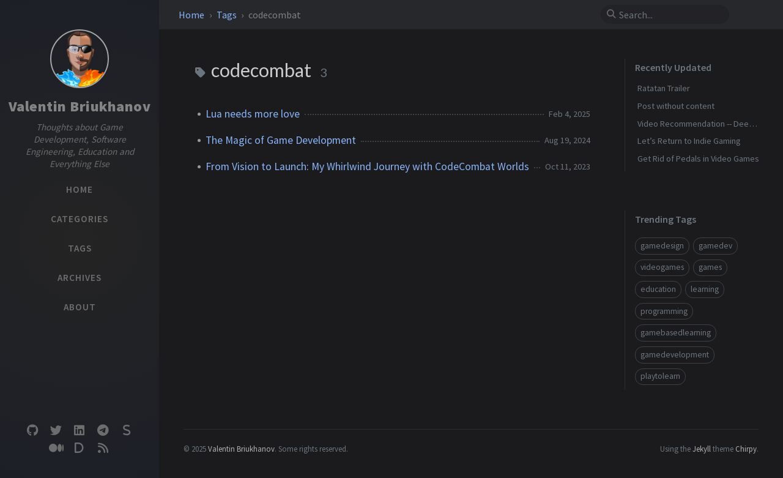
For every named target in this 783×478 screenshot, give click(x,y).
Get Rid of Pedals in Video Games (698, 158)
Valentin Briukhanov (80, 106)
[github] (32, 430)
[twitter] (55, 430)
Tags (228, 15)
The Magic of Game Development (281, 140)
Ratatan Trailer (663, 88)
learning (705, 289)
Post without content (675, 105)
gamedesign (662, 246)
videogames (662, 267)
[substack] (126, 430)
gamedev (715, 246)
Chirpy (746, 449)
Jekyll (701, 449)
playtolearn (660, 376)
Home (192, 15)
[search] (670, 15)
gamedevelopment (674, 354)
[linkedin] (79, 430)
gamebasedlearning (675, 332)
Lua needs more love (253, 114)
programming (664, 311)
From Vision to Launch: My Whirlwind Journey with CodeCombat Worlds (367, 166)
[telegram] (102, 430)
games (710, 267)
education (658, 289)
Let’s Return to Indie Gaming (689, 140)
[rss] (102, 448)
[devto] (79, 448)
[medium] (55, 448)
